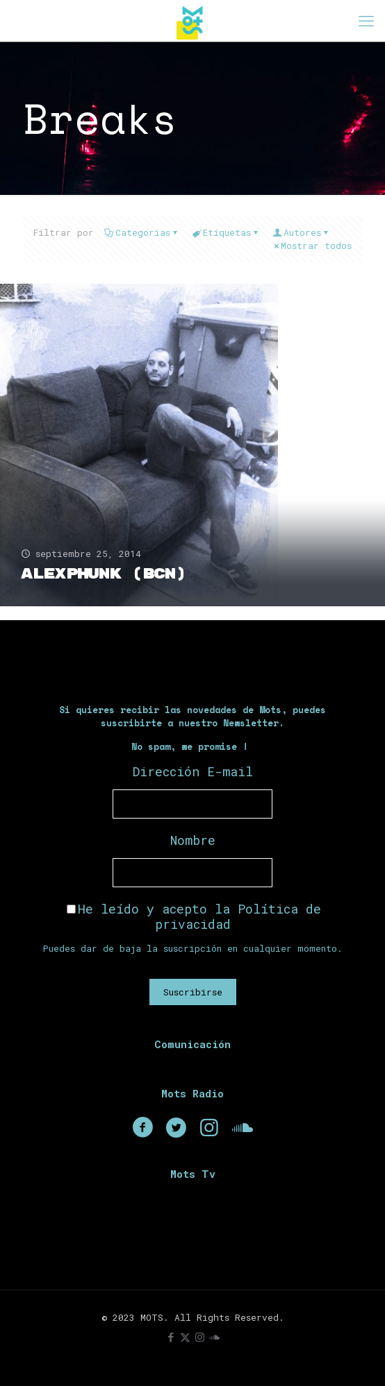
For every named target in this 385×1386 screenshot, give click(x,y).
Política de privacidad (238, 916)
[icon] (214, 1337)
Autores (301, 232)
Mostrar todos (312, 245)
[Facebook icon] (170, 1337)
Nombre (192, 840)
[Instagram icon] (200, 1337)
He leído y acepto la (194, 916)
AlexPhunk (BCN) (103, 574)
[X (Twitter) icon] (185, 1337)
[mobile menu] (366, 21)
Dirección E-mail (193, 771)
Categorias (141, 232)
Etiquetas (226, 232)
